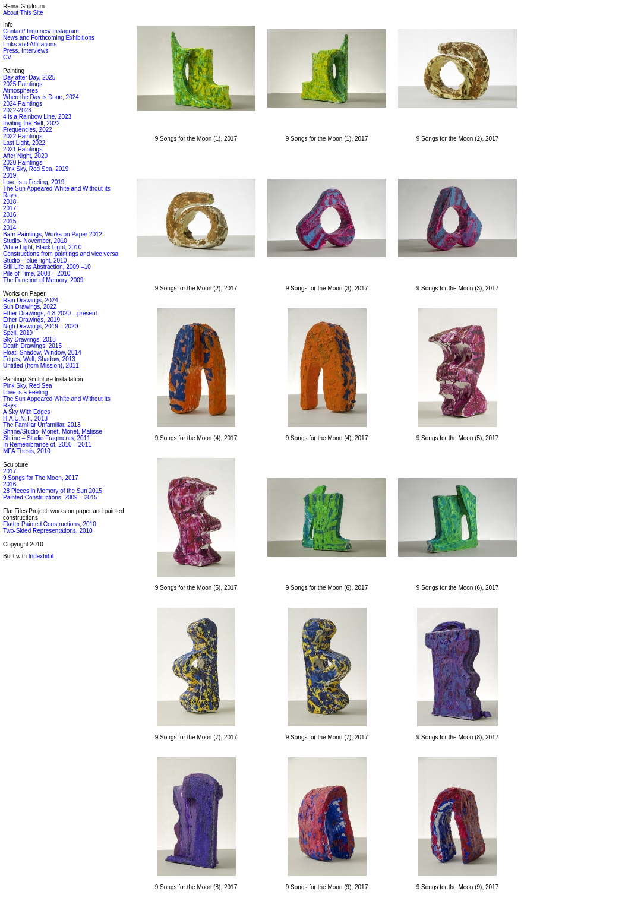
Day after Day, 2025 (29, 77)
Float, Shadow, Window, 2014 (42, 352)
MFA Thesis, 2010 (26, 451)
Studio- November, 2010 (35, 241)
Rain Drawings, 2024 (30, 300)
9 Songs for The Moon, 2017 (40, 478)
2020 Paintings (22, 162)
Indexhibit (41, 556)
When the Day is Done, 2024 (41, 97)
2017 (9, 208)
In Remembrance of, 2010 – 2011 (47, 444)
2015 (9, 221)
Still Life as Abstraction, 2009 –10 (47, 267)
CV (7, 57)
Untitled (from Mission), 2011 (41, 365)
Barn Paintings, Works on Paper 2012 (52, 234)
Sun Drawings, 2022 (29, 307)
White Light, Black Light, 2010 (42, 247)
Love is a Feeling (25, 392)
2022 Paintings (22, 136)
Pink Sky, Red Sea (27, 385)
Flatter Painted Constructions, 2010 (49, 524)
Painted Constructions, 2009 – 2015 (50, 497)
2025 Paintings (22, 84)
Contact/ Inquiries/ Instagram (41, 31)
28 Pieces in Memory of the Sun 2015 (52, 491)
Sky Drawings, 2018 (29, 339)
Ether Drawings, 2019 (31, 320)
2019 (9, 175)
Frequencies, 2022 (27, 130)
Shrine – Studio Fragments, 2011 (46, 438)
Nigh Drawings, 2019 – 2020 (40, 326)
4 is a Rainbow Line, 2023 (37, 116)
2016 (9, 214)
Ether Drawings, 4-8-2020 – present (50, 313)
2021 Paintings (22, 149)
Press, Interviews (25, 51)
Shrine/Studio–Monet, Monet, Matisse (52, 431)
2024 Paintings (22, 103)
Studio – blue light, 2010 (35, 260)
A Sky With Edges (26, 412)
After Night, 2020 (25, 156)
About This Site (23, 13)
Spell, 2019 (18, 333)
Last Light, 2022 (24, 143)
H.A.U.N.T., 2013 (25, 418)
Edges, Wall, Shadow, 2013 (39, 359)
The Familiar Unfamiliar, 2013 (42, 425)
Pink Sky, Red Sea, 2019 (35, 169)
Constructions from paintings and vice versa (60, 254)
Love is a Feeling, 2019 (33, 182)
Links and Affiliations (29, 44)
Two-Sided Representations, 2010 (48, 530)
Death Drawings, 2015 (32, 346)
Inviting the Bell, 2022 (31, 123)
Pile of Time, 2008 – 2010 (36, 273)
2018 (9, 201)
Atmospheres (20, 90)
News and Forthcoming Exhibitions (48, 37)
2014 (9, 228)
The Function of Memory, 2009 (43, 280)
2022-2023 (17, 110)
